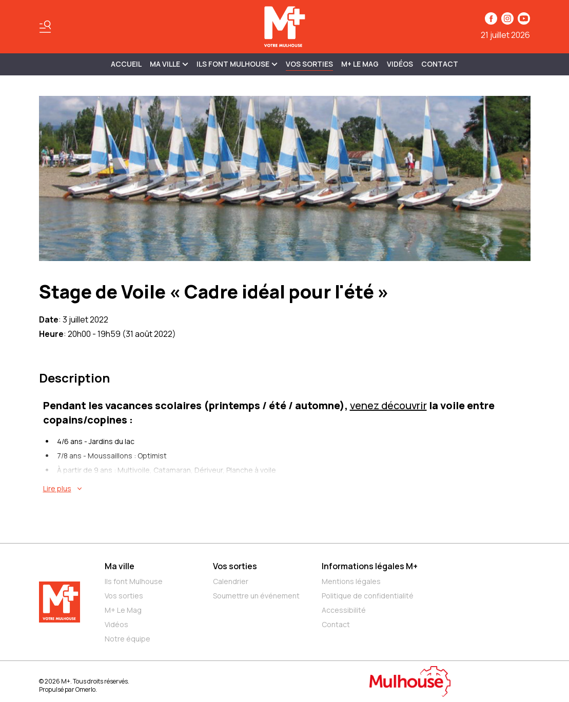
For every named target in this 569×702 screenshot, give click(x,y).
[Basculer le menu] (45, 27)
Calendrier (230, 581)
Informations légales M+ (370, 566)
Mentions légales (351, 581)
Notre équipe (127, 639)
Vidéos (400, 64)
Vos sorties (309, 64)
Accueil (126, 64)
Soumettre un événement (256, 595)
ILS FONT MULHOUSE (237, 64)
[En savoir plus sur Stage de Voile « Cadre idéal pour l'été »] (287, 489)
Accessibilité (344, 610)
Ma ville (119, 566)
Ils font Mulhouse (134, 581)
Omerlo (85, 689)
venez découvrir (388, 405)
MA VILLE (169, 64)
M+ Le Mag (360, 64)
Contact (439, 64)
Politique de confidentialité (368, 595)
